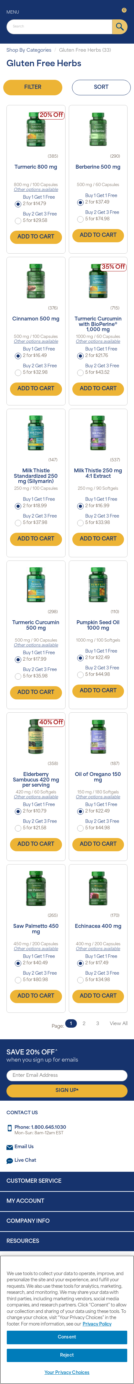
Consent (67, 1337)
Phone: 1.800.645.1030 (40, 1127)
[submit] (120, 26)
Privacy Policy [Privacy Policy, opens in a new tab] (97, 1324)
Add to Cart (35, 237)
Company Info (28, 1221)
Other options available (36, 190)
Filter (32, 87)
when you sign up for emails (42, 1056)
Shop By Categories (28, 50)
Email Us (24, 1147)
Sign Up (67, 1091)
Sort (101, 87)
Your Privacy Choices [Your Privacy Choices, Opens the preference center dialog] (67, 1373)
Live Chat (25, 1160)
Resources (22, 1241)
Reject (67, 1355)
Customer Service (33, 1181)
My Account (25, 1201)
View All (119, 1024)
